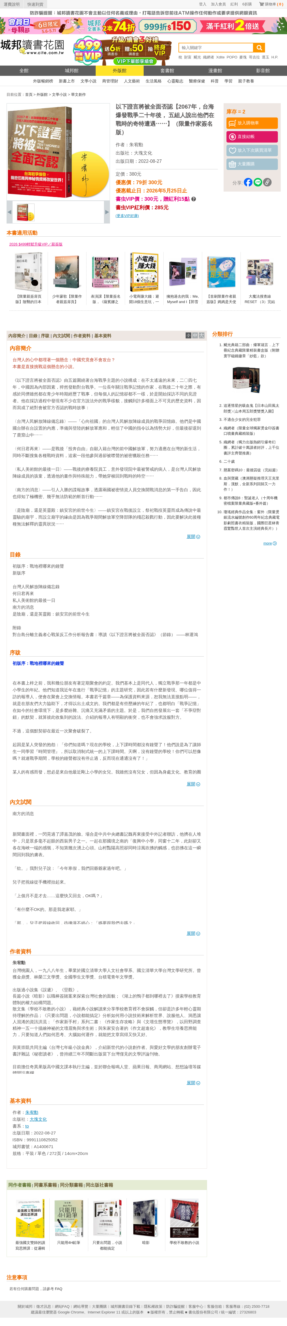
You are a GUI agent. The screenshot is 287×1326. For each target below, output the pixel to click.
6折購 (247, 4)
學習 (228, 81)
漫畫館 (215, 70)
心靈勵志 (175, 81)
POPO (232, 57)
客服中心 (195, 1306)
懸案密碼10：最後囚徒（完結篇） (252, 470)
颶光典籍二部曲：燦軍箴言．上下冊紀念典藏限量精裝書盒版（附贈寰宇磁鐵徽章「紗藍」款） (251, 350)
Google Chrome (71, 1312)
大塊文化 (143, 153)
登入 (202, 4)
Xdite (220, 57)
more (270, 543)
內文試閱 (61, 335)
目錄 (33, 335)
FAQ (58, 1289)
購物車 (274, 4)
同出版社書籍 (99, 1185)
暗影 (146, 1242)
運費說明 (12, 4)
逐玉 (265, 57)
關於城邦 (25, 1306)
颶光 (197, 57)
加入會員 (218, 4)
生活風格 (154, 81)
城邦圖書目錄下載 (125, 1306)
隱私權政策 (153, 1306)
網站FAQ (62, 1306)
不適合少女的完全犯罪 (242, 419)
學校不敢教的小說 (184, 1242)
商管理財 (110, 81)
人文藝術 (132, 81)
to (27, 1126)
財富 (188, 57)
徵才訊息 (43, 1306)
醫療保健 (197, 81)
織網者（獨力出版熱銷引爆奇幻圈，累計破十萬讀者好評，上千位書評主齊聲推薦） (251, 447)
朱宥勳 (136, 144)
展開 (193, 536)
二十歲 (229, 461)
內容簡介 (16, 335)
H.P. (274, 57)
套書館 (167, 70)
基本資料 (102, 335)
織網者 (208, 57)
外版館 (120, 70)
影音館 (263, 70)
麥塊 (243, 57)
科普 (215, 81)
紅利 (234, 4)
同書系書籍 (45, 1185)
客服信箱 (214, 1306)
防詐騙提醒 (175, 1306)
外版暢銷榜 (43, 81)
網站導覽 (80, 1306)
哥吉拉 (254, 57)
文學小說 (89, 81)
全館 (24, 70)
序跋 (45, 335)
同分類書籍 (71, 1185)
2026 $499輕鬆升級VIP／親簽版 (36, 244)
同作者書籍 (19, 1185)
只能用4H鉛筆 (69, 1242)
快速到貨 (35, 4)
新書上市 (67, 81)
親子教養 (246, 81)
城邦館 (72, 70)
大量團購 (99, 1306)
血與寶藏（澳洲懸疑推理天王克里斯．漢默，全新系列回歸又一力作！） (251, 484)
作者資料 (82, 335)
